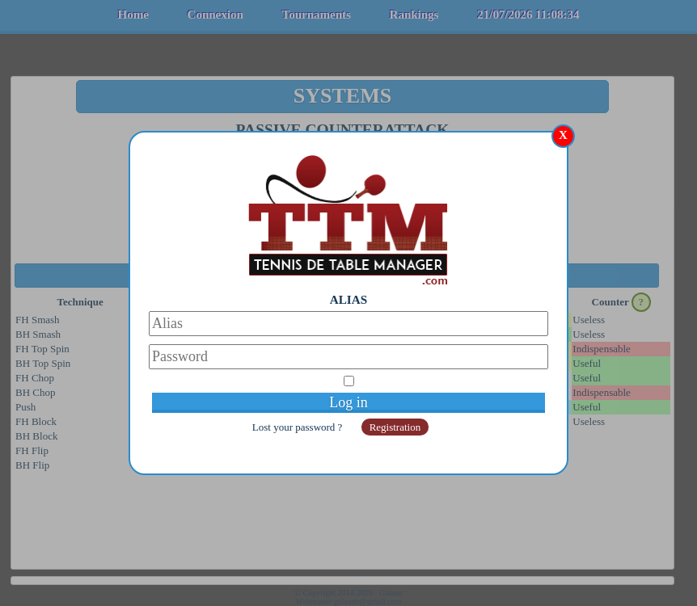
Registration (395, 427)
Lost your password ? (298, 427)
